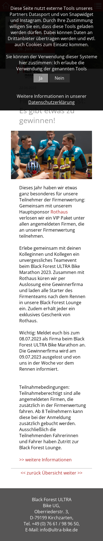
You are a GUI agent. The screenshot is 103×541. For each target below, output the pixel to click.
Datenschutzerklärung (51, 102)
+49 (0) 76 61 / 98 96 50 (55, 524)
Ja (41, 78)
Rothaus (59, 212)
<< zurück (31, 473)
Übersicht (52, 473)
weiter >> (72, 473)
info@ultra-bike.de (59, 530)
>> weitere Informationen (45, 460)
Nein (59, 78)
